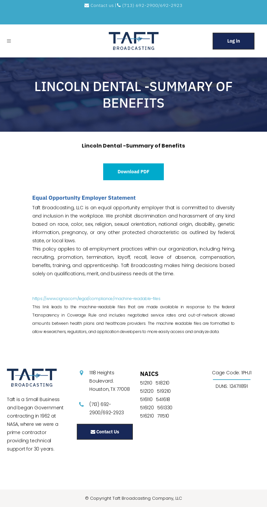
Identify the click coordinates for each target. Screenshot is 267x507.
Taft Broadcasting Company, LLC (147, 498)
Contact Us (105, 432)
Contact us (99, 5)
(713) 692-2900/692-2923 (149, 5)
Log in (233, 41)
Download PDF (134, 172)
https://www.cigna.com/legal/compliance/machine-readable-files (96, 298)
